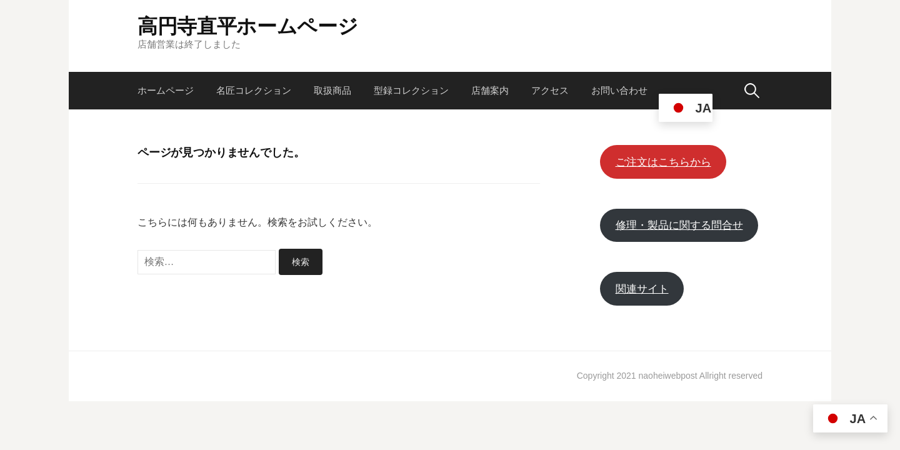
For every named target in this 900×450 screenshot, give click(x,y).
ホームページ (166, 90)
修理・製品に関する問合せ (679, 225)
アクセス (550, 90)
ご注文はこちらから (663, 162)
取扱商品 (332, 90)
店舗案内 (490, 90)
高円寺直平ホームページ (248, 25)
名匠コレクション (253, 90)
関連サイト (642, 289)
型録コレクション (411, 90)
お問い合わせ (619, 90)
